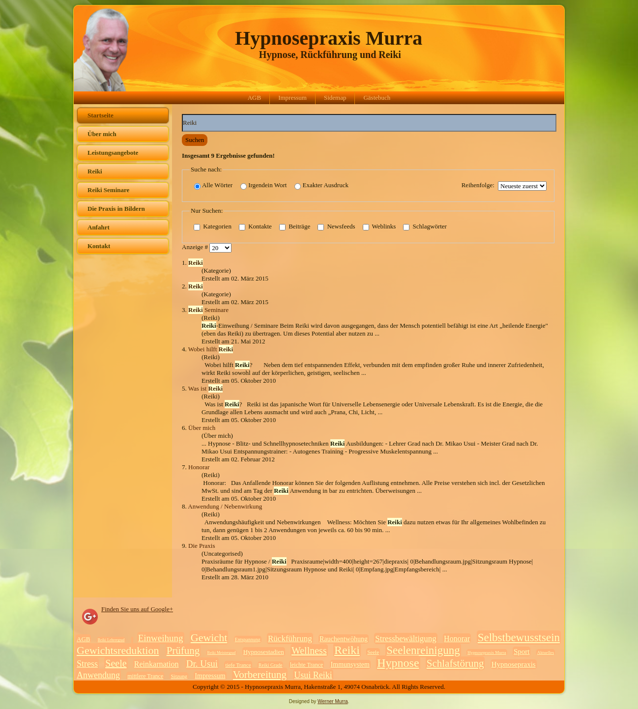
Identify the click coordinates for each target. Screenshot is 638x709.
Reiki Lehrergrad (111, 640)
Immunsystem (350, 664)
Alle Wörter (213, 185)
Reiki (94, 171)
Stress (87, 664)
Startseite (100, 115)
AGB (254, 97)
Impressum (292, 97)
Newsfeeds (336, 227)
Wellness (309, 650)
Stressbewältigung (405, 638)
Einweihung (160, 638)
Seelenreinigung (423, 650)
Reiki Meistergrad (221, 653)
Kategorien (213, 227)
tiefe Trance (238, 665)
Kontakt (98, 246)
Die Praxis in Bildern (116, 208)
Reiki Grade (271, 665)
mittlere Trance (145, 676)
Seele (373, 652)
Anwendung (98, 675)
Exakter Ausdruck (321, 185)
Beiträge (294, 227)
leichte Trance (306, 664)
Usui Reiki (313, 675)
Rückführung (290, 638)
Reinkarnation (156, 664)
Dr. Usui (202, 663)
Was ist (205, 388)
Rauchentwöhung (343, 639)
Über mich (101, 134)
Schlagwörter (425, 227)
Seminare (208, 310)
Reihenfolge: (478, 185)
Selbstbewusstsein (519, 637)
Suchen (194, 139)
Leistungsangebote (112, 152)
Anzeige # (195, 247)
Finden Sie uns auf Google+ (137, 609)
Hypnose (398, 662)
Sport (522, 651)
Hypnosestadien (263, 651)
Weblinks (379, 227)
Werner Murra (333, 701)
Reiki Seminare (108, 190)
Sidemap (335, 97)
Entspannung (248, 639)
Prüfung (183, 650)
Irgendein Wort (263, 185)
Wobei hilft (210, 349)
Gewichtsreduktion (118, 650)
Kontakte (255, 227)
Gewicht (209, 637)
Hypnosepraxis (514, 664)
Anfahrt (98, 227)
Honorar (198, 467)
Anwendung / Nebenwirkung (225, 506)
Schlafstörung (455, 663)
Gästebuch (376, 97)
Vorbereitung (260, 675)
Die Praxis (201, 545)
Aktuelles (545, 652)
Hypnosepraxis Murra (328, 38)
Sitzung (179, 676)
